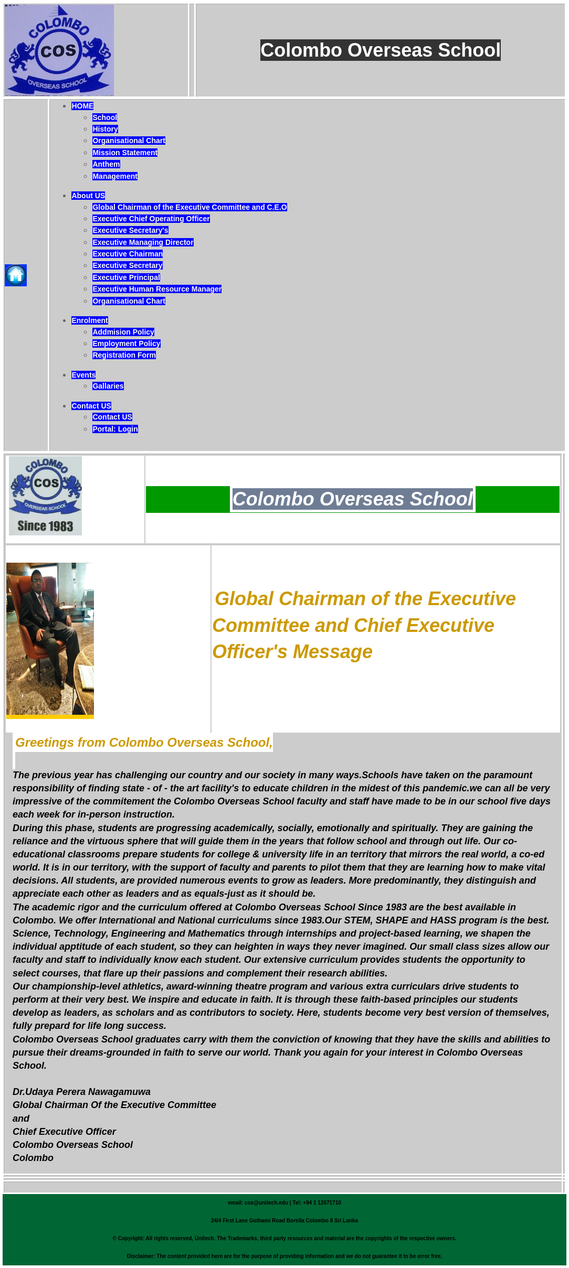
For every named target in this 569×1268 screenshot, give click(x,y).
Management (115, 176)
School (104, 117)
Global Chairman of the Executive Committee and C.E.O (189, 207)
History (105, 129)
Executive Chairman (127, 254)
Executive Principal (126, 277)
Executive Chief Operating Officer (150, 218)
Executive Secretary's (130, 230)
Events (83, 375)
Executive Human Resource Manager (157, 289)
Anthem (106, 164)
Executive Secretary (127, 265)
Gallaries (107, 386)
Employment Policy (126, 343)
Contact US (91, 406)
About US (88, 195)
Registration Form (124, 355)
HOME (82, 106)
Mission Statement (124, 152)
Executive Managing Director (142, 242)
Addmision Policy (123, 332)
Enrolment (89, 320)
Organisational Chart (128, 140)
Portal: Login (115, 429)
